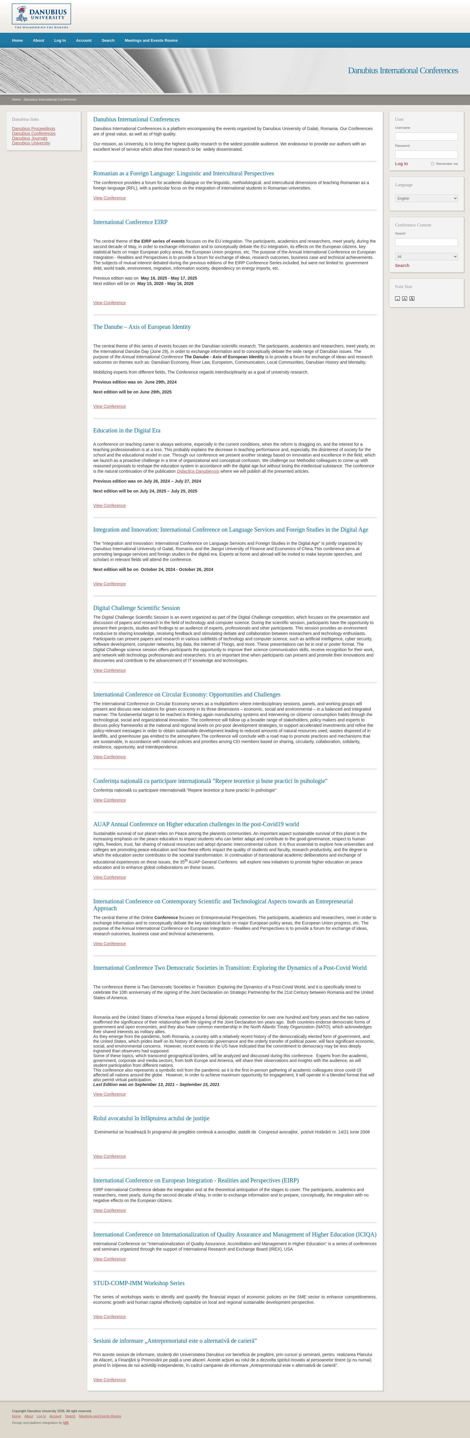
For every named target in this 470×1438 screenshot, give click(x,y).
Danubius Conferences (33, 133)
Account (84, 40)
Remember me (447, 163)
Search (108, 40)
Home (17, 40)
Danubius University (31, 143)
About (38, 40)
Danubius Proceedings (33, 128)
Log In (60, 40)
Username (402, 127)
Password (402, 145)
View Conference (109, 198)
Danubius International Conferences (50, 99)
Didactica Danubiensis (198, 471)
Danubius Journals (29, 138)
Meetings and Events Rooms (151, 40)
